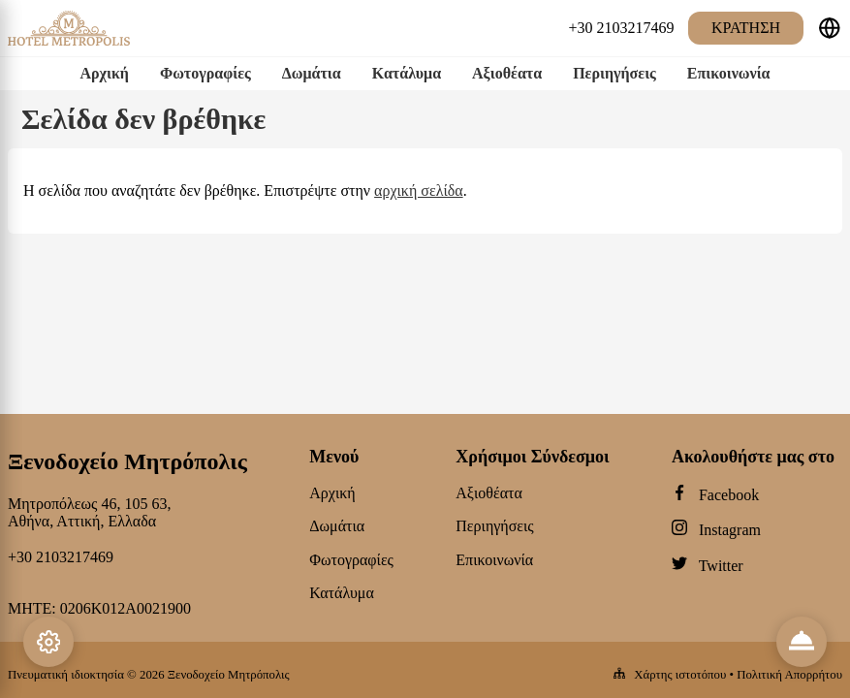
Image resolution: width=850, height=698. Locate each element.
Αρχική (103, 73)
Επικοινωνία (729, 73)
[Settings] (48, 642)
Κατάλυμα (406, 73)
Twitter (721, 565)
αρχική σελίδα (418, 190)
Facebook (729, 495)
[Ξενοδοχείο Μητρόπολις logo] (69, 43)
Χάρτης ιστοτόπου (680, 675)
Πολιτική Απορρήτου (789, 675)
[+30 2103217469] (622, 28)
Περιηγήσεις (614, 73)
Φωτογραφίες (205, 73)
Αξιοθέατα (507, 73)
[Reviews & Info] (801, 642)
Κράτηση (745, 27)
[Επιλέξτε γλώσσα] (829, 28)
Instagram (730, 530)
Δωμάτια (311, 73)
